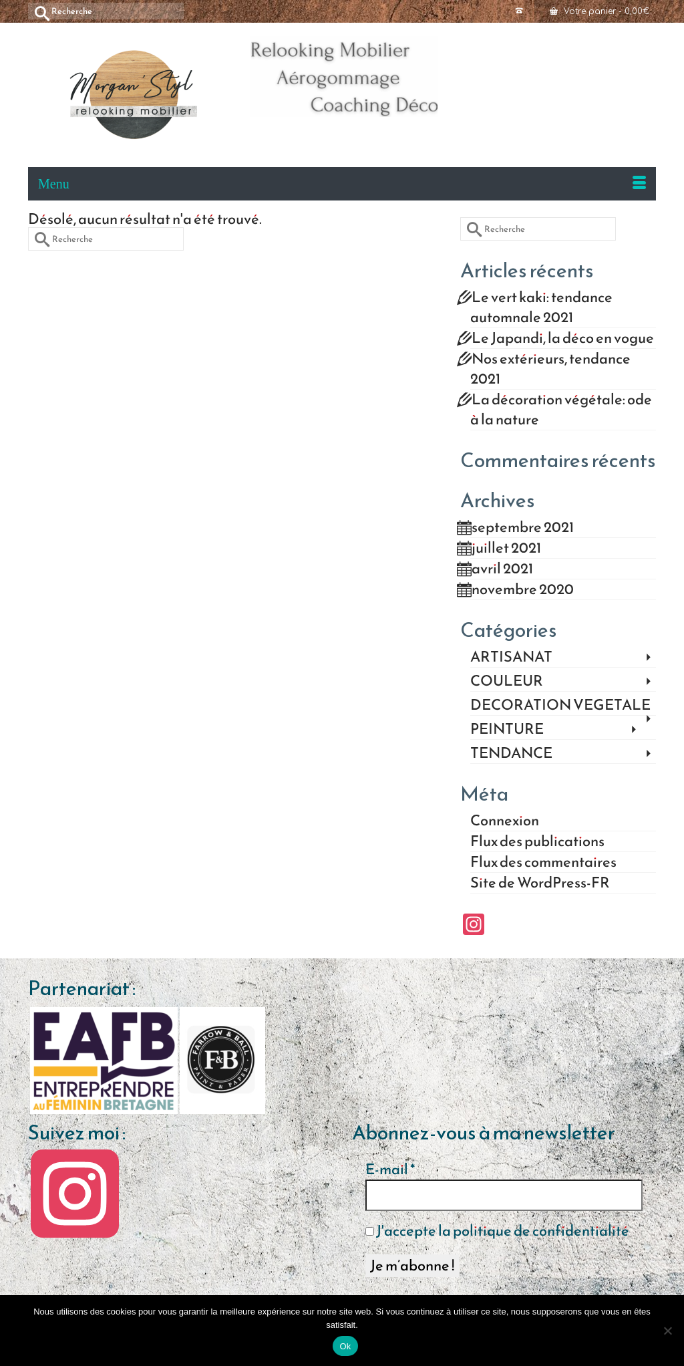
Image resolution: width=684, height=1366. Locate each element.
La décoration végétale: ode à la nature (561, 409)
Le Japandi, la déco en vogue (563, 338)
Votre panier (599, 11)
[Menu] (342, 183)
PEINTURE (507, 729)
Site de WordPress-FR (540, 882)
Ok (345, 1346)
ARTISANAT (511, 657)
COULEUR (506, 681)
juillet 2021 (506, 548)
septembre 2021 (523, 527)
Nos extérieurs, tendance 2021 (550, 369)
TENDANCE (511, 753)
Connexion (504, 820)
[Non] (667, 1330)
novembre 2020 (523, 589)
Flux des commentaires (543, 862)
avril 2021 (502, 568)
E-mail (390, 1169)
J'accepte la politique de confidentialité (497, 1231)
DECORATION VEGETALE (560, 705)
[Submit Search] (38, 11)
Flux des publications (537, 841)
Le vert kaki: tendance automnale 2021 (541, 307)
